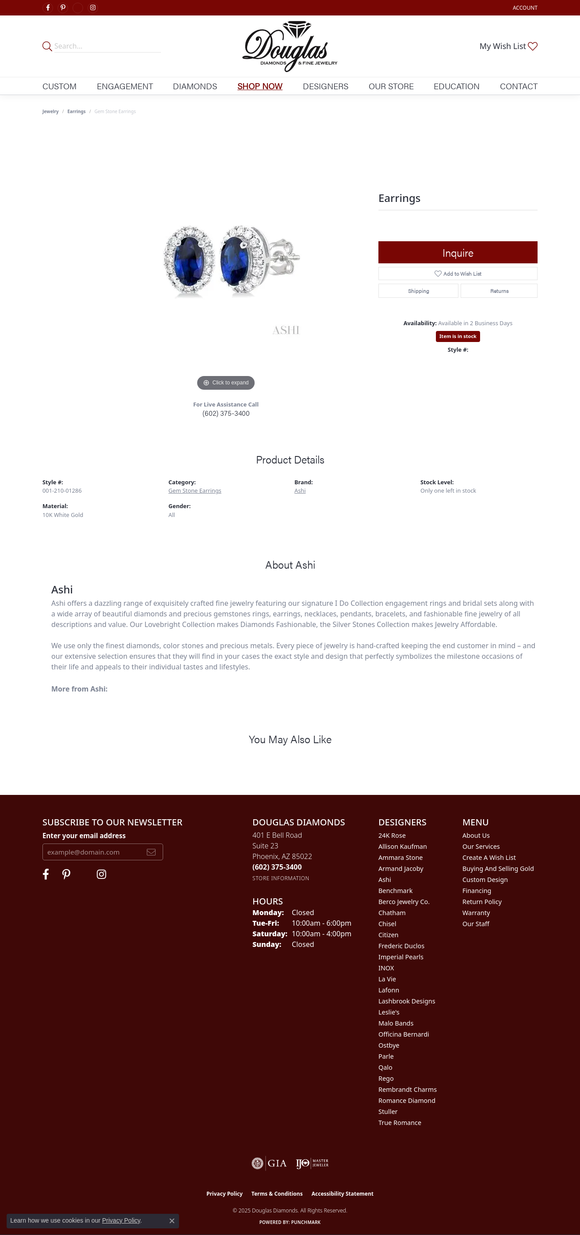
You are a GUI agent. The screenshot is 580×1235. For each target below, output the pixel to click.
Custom (59, 86)
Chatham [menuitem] (392, 912)
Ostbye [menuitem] (388, 1045)
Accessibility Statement (343, 1193)
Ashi (300, 490)
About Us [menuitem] (476, 835)
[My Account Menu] (525, 7)
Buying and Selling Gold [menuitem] (498, 868)
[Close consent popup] (172, 1221)
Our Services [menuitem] (481, 846)
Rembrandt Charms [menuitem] (407, 1089)
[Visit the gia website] (269, 1163)
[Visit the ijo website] (312, 1163)
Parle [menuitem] (386, 1056)
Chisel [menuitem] (387, 924)
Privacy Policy (224, 1193)
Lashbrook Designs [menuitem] (406, 1001)
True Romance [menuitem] (399, 1122)
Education (457, 86)
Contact (519, 86)
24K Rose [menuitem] (392, 835)
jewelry (50, 111)
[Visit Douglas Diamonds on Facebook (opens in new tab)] (47, 8)
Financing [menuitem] (476, 890)
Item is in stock (458, 336)
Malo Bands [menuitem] (395, 1023)
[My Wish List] (509, 46)
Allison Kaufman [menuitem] (402, 846)
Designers (325, 86)
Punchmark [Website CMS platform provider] (306, 1222)
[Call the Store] (277, 867)
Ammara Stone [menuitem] (400, 857)
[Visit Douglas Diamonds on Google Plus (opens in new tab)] (77, 8)
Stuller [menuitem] (387, 1111)
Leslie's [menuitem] (389, 1012)
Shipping (418, 291)
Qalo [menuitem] (385, 1067)
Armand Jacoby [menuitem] (401, 868)
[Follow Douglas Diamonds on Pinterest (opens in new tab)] (62, 8)
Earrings (77, 111)
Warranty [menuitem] (476, 912)
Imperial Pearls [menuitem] (401, 957)
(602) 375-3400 (226, 413)
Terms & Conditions (277, 1193)
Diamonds (195, 86)
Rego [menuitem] (386, 1078)
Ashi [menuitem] (384, 879)
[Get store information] (280, 878)
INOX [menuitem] (386, 968)
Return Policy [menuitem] (482, 901)
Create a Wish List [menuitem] (489, 857)
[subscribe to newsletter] (151, 852)
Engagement (125, 86)
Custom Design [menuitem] (485, 879)
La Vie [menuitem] (387, 979)
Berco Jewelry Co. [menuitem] (404, 901)
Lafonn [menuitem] (388, 990)
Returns (499, 291)
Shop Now (259, 86)
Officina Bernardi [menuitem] (403, 1034)
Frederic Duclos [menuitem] (401, 946)
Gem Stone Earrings (194, 490)
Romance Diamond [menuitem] (406, 1100)
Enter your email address (84, 835)
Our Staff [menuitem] (475, 924)
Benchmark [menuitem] (395, 890)
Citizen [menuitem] (388, 935)
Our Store (391, 86)
